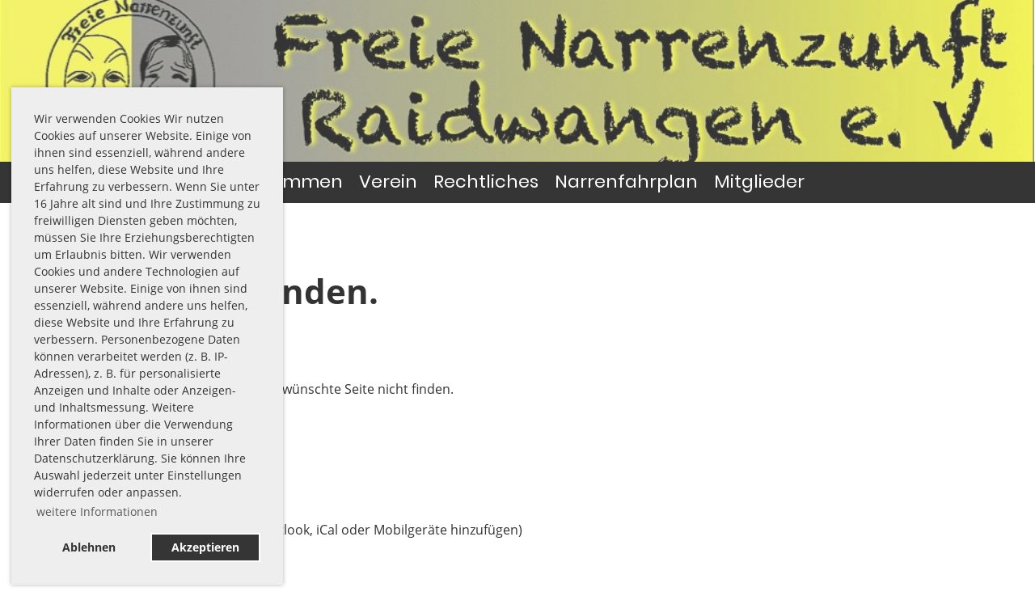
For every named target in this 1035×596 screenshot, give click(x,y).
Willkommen (287, 181)
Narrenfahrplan (626, 181)
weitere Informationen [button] (97, 511)
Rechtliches (486, 181)
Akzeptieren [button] (205, 547)
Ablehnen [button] (89, 547)
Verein (388, 181)
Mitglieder (759, 181)
